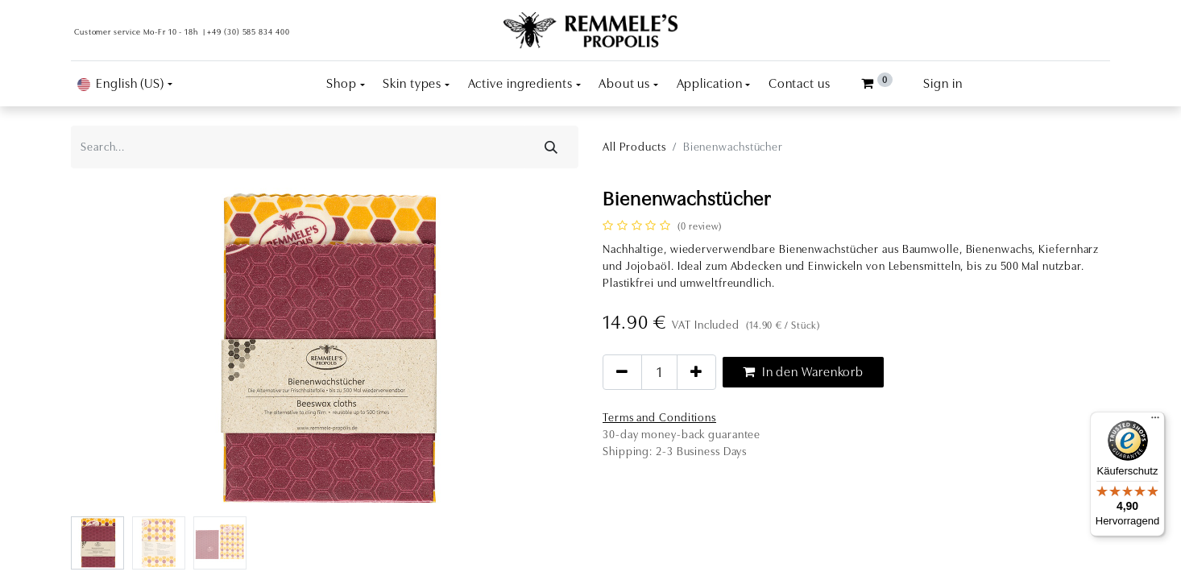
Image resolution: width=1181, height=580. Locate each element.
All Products (634, 146)
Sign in (942, 84)
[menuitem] (799, 84)
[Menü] (1155, 421)
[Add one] (696, 372)
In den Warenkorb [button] (803, 372)
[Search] (551, 147)
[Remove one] (622, 372)
